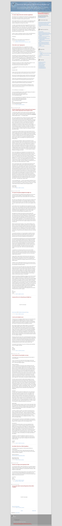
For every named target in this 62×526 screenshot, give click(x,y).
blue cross (22, 41)
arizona (20, 41)
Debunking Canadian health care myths (44, 32)
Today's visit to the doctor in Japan (43, 24)
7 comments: (22, 187)
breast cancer (26, 41)
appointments (17, 41)
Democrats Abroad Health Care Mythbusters (45, 22)
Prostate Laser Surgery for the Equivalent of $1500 (20, 464)
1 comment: (22, 459)
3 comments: (23, 104)
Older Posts (34, 510)
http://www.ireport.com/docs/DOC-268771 (18, 455)
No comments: (23, 350)
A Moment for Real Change (42, 37)
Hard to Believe (41, 31)
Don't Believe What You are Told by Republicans (20, 446)
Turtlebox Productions (22, 312)
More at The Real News (15, 506)
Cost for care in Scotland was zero (17, 317)
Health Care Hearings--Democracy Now (44, 36)
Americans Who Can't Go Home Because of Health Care (21, 297)
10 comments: (23, 40)
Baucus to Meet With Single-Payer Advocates (45, 33)
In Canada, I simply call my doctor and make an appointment (22, 14)
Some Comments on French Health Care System (20, 355)
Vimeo (27, 312)
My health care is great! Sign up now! (44, 23)
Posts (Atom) (18, 512)
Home (22, 510)
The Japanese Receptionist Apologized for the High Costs (21, 192)
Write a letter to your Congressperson (18, 45)
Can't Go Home (14, 312)
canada (29, 41)
